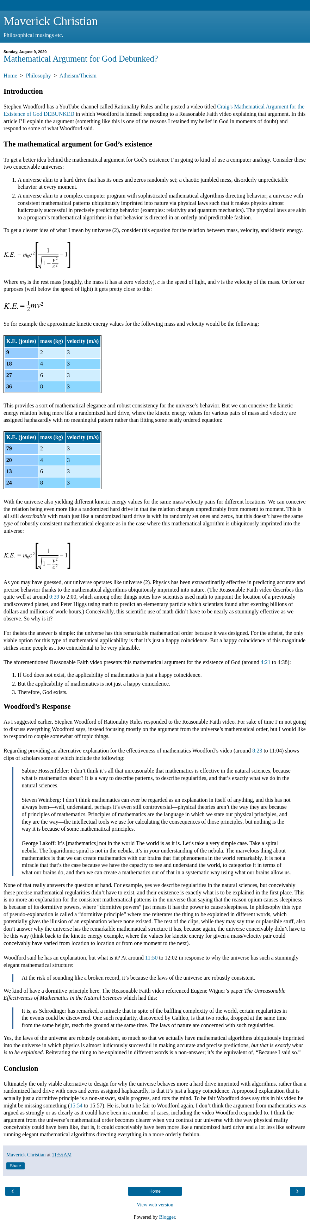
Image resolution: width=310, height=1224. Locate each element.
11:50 (151, 958)
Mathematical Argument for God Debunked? (81, 58)
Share (15, 1165)
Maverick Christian (51, 20)
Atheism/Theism (78, 76)
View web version (155, 1204)
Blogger (167, 1217)
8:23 (257, 751)
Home (10, 76)
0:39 (54, 597)
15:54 (76, 1106)
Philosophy (38, 76)
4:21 (266, 662)
